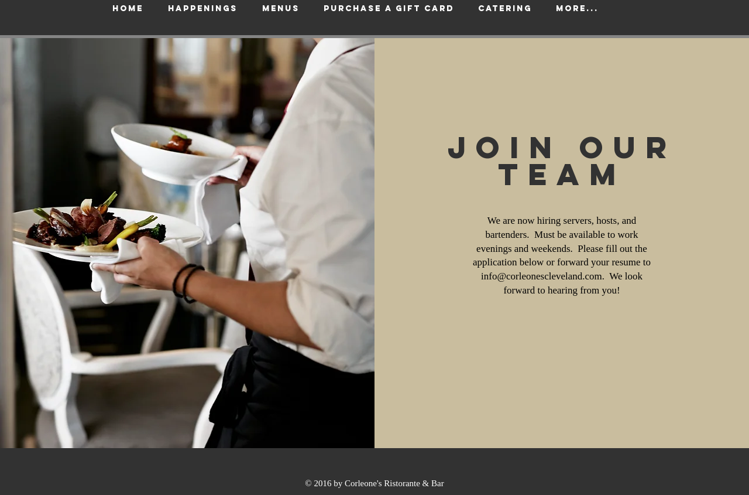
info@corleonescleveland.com (541, 276)
